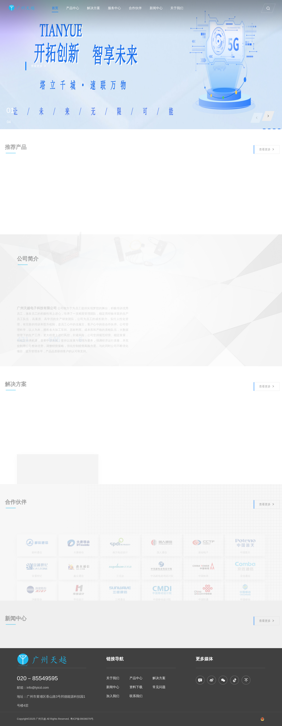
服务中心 (114, 8)
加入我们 (112, 696)
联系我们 (135, 696)
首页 (55, 8)
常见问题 (159, 687)
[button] (268, 116)
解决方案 (93, 8)
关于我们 (176, 8)
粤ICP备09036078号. (82, 718)
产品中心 (72, 8)
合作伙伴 (135, 8)
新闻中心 (156, 8)
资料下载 (135, 687)
